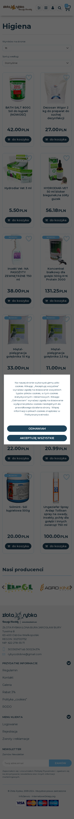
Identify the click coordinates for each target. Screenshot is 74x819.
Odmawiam (37, 428)
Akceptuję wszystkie (37, 438)
